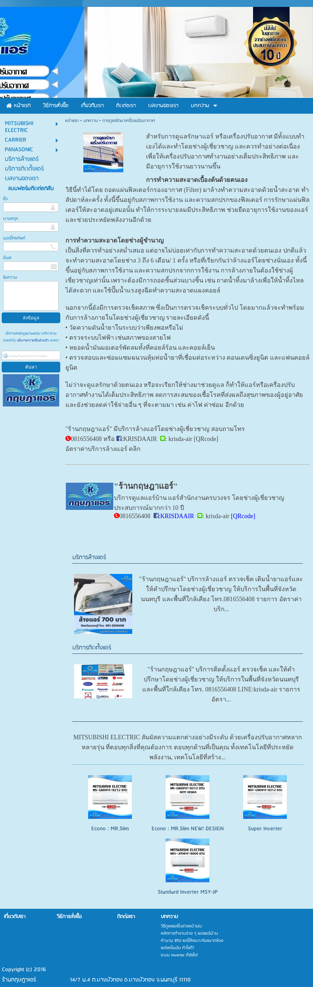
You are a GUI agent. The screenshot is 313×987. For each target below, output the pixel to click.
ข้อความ (10, 277)
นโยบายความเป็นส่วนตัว (33, 340)
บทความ (90, 120)
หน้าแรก (72, 120)
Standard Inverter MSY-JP (188, 892)
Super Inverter (265, 828)
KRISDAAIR (140, 438)
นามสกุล (10, 218)
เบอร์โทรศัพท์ (14, 238)
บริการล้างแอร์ (89, 558)
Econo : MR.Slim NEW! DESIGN (188, 828)
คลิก (134, 448)
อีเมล (7, 257)
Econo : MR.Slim (110, 828)
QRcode (206, 438)
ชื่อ (5, 199)
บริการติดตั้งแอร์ (91, 648)
